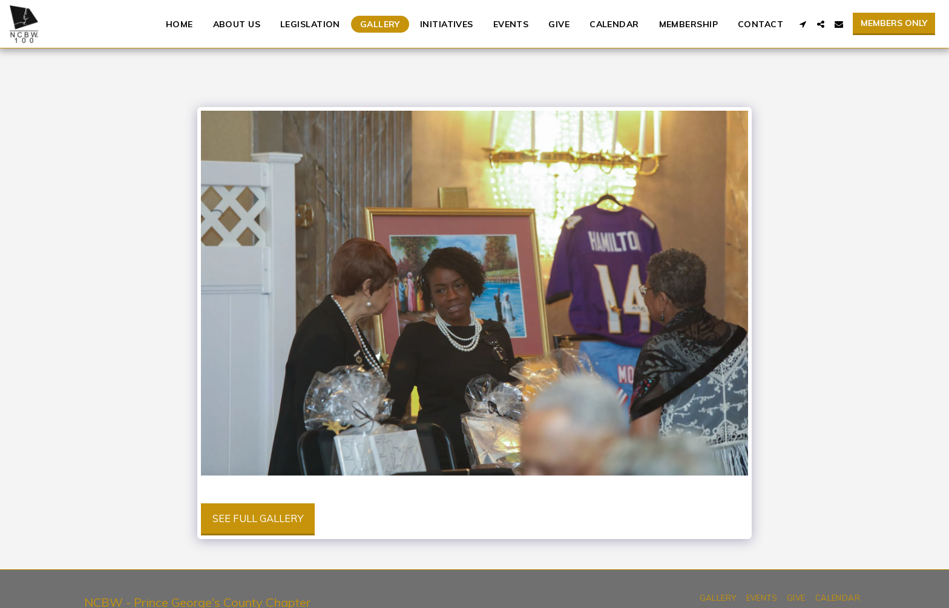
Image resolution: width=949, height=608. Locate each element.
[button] (802, 24)
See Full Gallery (257, 518)
